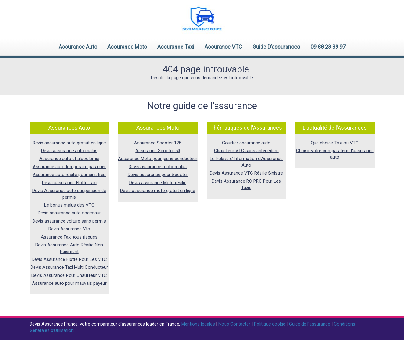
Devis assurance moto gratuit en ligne (157, 190)
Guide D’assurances (276, 46)
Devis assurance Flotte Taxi (69, 182)
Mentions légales (198, 324)
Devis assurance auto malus (69, 150)
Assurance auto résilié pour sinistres (69, 174)
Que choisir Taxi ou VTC (335, 143)
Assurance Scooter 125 (157, 143)
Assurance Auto (78, 46)
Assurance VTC (223, 46)
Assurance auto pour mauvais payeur (69, 283)
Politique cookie (270, 324)
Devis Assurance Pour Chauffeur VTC (69, 275)
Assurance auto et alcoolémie (69, 158)
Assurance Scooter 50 (157, 150)
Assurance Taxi (175, 46)
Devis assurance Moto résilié (157, 182)
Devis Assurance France (54, 324)
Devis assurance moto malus (158, 166)
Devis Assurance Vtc (69, 229)
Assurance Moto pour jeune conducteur (157, 158)
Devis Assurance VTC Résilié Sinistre (246, 173)
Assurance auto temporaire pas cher (69, 166)
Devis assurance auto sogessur (69, 213)
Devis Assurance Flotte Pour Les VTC (69, 259)
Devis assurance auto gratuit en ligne (69, 143)
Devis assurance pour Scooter (158, 174)
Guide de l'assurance (310, 324)
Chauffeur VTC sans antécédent (246, 150)
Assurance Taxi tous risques (69, 237)
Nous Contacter (234, 324)
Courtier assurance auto (246, 143)
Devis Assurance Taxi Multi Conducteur (69, 267)
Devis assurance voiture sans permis (69, 221)
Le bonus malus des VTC (69, 205)
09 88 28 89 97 (328, 46)
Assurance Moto (127, 46)
